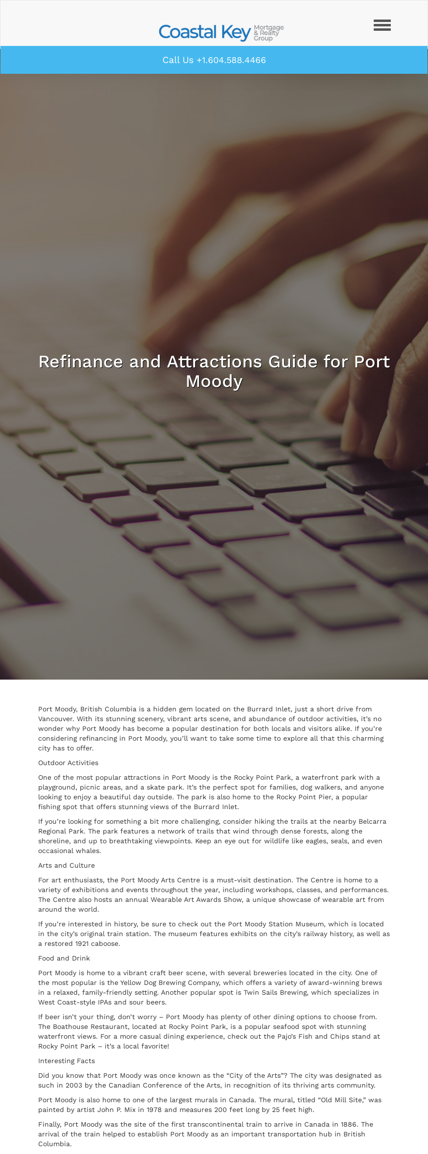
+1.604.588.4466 (231, 60)
